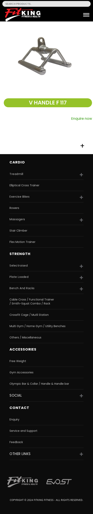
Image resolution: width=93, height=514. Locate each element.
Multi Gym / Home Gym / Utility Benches (37, 326)
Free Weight (17, 361)
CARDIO (17, 162)
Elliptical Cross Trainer (24, 185)
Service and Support (23, 431)
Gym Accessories (21, 372)
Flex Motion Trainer (22, 242)
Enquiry (14, 419)
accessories (22, 349)
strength (19, 253)
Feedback (16, 442)
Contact (19, 407)
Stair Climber (18, 231)
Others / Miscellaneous (25, 337)
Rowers (14, 208)
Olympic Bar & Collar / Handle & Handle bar (39, 384)
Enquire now (81, 118)
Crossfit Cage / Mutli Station (29, 315)
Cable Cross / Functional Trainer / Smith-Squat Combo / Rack (31, 301)
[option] (46, 57)
